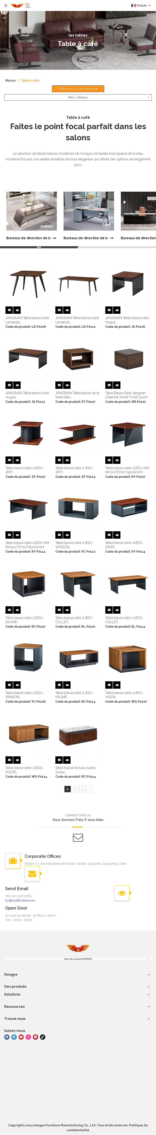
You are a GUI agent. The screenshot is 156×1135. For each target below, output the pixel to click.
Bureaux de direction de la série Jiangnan (86, 238)
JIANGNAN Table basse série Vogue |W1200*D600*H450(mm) (27, 395)
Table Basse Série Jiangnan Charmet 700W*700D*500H (126, 395)
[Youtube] (21, 1037)
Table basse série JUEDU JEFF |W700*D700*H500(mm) (24, 470)
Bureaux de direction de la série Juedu (28, 238)
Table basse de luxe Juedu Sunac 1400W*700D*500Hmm (75, 770)
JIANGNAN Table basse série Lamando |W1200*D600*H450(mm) (77, 320)
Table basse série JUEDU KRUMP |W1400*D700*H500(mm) (74, 695)
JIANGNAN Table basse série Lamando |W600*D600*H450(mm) (27, 320)
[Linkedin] (14, 1037)
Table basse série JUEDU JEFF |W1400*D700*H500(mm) (74, 470)
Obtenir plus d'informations (78, 88)
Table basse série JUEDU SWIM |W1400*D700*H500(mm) (124, 545)
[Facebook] (6, 1037)
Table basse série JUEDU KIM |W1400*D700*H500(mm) (27, 545)
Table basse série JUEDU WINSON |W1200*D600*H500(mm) (74, 545)
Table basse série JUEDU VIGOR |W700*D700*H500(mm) (124, 695)
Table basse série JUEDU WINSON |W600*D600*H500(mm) (24, 695)
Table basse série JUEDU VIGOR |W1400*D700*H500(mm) (24, 770)
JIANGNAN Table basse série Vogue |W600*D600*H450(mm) (127, 320)
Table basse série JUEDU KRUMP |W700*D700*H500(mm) (24, 620)
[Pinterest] (35, 1037)
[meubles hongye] (78, 948)
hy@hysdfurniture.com (20, 900)
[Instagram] (28, 1037)
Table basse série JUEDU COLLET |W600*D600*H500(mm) (124, 620)
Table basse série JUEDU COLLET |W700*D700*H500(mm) (74, 620)
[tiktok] (42, 1037)
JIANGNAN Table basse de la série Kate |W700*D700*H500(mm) (77, 395)
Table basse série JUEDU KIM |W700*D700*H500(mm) (127, 470)
